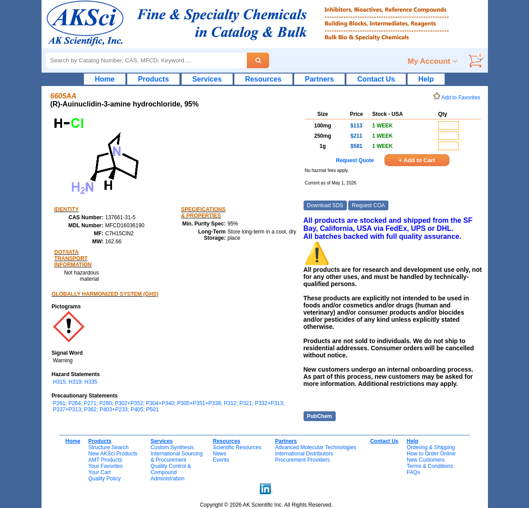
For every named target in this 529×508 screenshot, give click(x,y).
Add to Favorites (458, 97)
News (219, 454)
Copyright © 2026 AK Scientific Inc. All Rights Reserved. (266, 505)
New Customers (426, 460)
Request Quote (355, 160)
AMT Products (105, 460)
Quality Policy (104, 478)
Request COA (368, 205)
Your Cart (99, 472)
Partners (319, 79)
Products (153, 79)
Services (207, 79)
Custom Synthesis (172, 447)
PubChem (319, 416)
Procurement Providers (302, 460)
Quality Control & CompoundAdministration (170, 472)
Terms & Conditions (430, 466)
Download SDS (325, 205)
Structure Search (108, 447)
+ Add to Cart (417, 160)
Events (221, 460)
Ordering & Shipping (431, 447)
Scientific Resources (237, 447)
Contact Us (376, 79)
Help (426, 79)
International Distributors (304, 454)
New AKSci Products (112, 454)
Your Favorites (105, 466)
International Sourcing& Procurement (176, 457)
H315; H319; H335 (75, 382)
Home (104, 79)
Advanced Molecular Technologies (315, 447)
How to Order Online (431, 454)
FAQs (413, 472)
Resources (263, 79)
